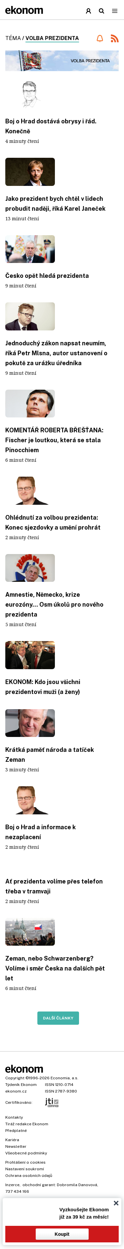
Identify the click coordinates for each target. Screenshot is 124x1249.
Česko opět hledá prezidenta (47, 275)
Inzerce (12, 1185)
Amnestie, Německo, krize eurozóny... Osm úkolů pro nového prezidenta (54, 604)
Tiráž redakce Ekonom (26, 1124)
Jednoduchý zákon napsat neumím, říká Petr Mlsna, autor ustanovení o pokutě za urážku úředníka (56, 353)
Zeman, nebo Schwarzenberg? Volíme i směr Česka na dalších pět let (55, 968)
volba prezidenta (52, 38)
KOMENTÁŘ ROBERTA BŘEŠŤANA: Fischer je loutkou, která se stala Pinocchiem (54, 440)
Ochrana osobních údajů (28, 1175)
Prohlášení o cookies (25, 1162)
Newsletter (15, 1146)
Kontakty (14, 1117)
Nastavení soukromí (24, 1169)
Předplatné (16, 1130)
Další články (58, 1018)
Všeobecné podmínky (26, 1153)
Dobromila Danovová (77, 1185)
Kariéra (12, 1140)
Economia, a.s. (64, 1078)
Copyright (14, 1078)
